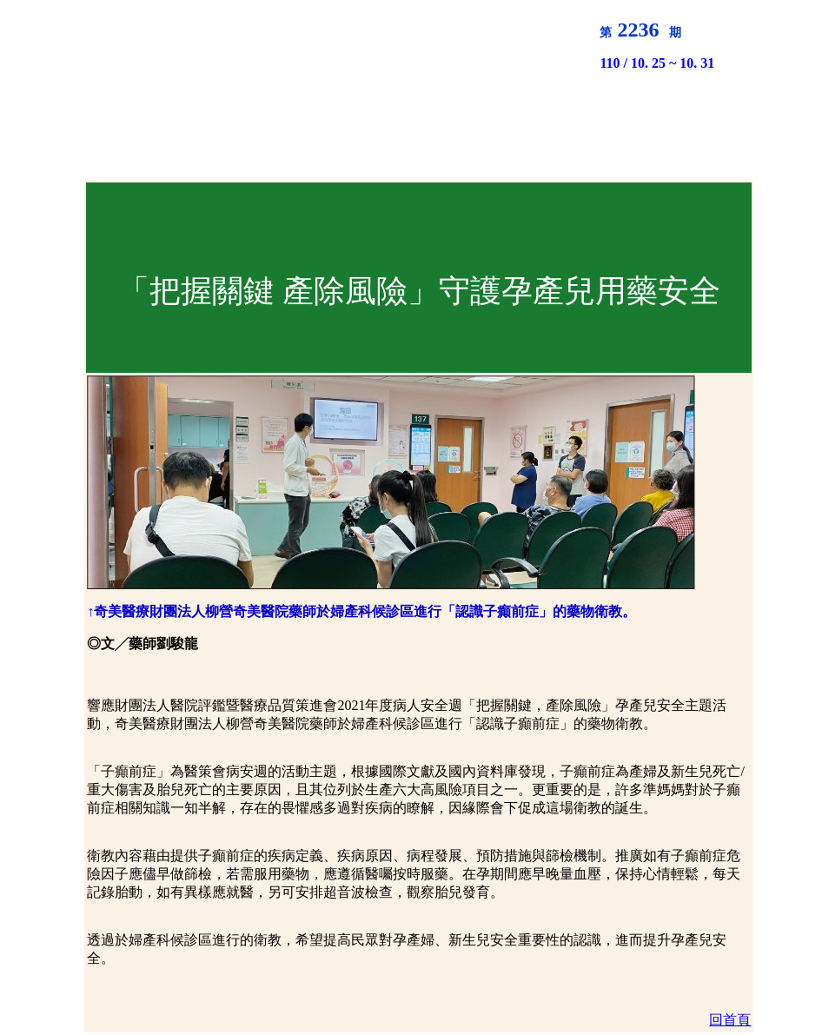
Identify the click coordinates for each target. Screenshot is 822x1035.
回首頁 (730, 1019)
